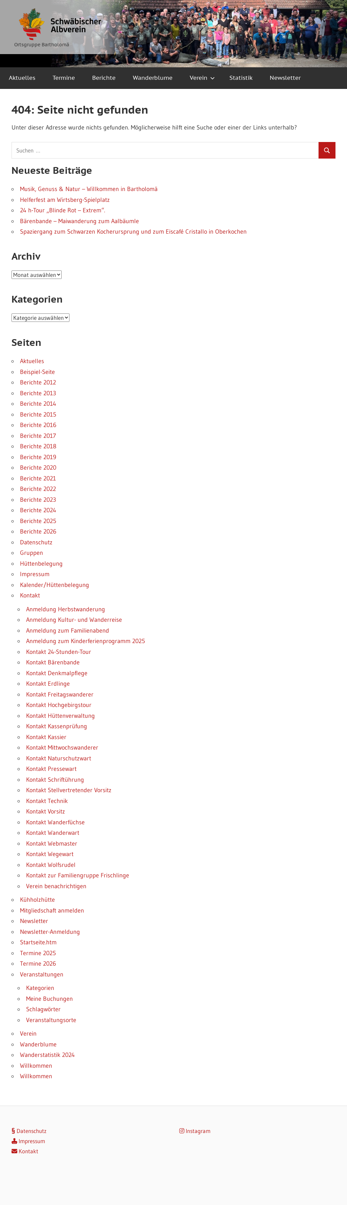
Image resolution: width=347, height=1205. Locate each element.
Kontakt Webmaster (51, 843)
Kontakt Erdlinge (48, 683)
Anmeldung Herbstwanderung (65, 609)
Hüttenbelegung (41, 563)
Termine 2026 (38, 963)
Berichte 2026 (38, 531)
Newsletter (285, 77)
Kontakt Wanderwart (52, 832)
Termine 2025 (38, 953)
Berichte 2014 (38, 403)
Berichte (104, 77)
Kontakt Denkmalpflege (56, 673)
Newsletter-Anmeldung (50, 932)
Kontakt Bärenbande (53, 662)
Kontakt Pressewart (51, 769)
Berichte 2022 (38, 489)
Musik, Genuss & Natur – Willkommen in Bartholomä (89, 189)
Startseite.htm (38, 942)
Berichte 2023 (38, 499)
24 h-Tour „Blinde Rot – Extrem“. (62, 210)
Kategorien (40, 988)
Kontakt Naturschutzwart (58, 758)
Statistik (240, 77)
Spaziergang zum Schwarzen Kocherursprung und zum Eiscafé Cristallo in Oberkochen (133, 231)
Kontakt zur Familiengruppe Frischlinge (77, 875)
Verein (202, 77)
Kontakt (30, 595)
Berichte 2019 (38, 457)
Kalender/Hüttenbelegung (54, 585)
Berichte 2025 (38, 521)
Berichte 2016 (38, 425)
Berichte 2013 (38, 393)
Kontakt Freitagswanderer (60, 694)
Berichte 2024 (38, 510)
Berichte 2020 (38, 467)
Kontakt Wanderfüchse (55, 822)
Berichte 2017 (38, 436)
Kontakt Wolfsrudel (51, 865)
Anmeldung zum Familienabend (67, 630)
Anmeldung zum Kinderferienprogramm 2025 (85, 641)
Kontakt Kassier (46, 737)
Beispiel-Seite (37, 372)
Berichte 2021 (38, 478)
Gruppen (31, 553)
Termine (64, 77)
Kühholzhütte (37, 899)
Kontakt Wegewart (50, 854)
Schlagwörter (43, 1009)
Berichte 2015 (38, 414)
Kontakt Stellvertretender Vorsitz (68, 790)
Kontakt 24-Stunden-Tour (58, 652)
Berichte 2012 (38, 382)
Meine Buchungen (49, 998)
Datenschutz (36, 542)
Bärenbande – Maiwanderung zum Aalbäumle (79, 221)
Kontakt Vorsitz (45, 811)
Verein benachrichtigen (56, 886)
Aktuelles (22, 77)
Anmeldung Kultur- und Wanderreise (74, 619)
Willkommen (36, 1065)
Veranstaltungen (41, 974)
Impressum (34, 574)
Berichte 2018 (38, 446)
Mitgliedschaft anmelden (52, 910)
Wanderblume (152, 77)
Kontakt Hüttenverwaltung (60, 715)
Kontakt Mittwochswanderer (62, 747)
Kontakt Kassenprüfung (56, 726)
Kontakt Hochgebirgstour (58, 705)
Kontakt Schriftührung (55, 779)
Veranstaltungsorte (51, 1020)
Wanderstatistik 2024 (47, 1055)
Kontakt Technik (47, 801)
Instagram (194, 1130)
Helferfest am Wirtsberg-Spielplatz (65, 200)
